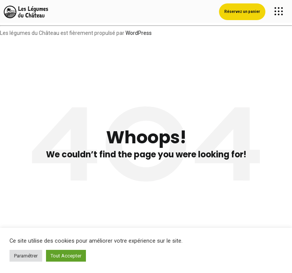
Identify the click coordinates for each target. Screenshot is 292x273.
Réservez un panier (242, 11)
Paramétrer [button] (26, 256)
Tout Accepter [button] (66, 256)
